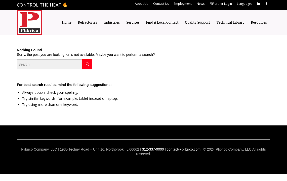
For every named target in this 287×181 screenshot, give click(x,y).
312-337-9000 (153, 149)
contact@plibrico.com (183, 149)
